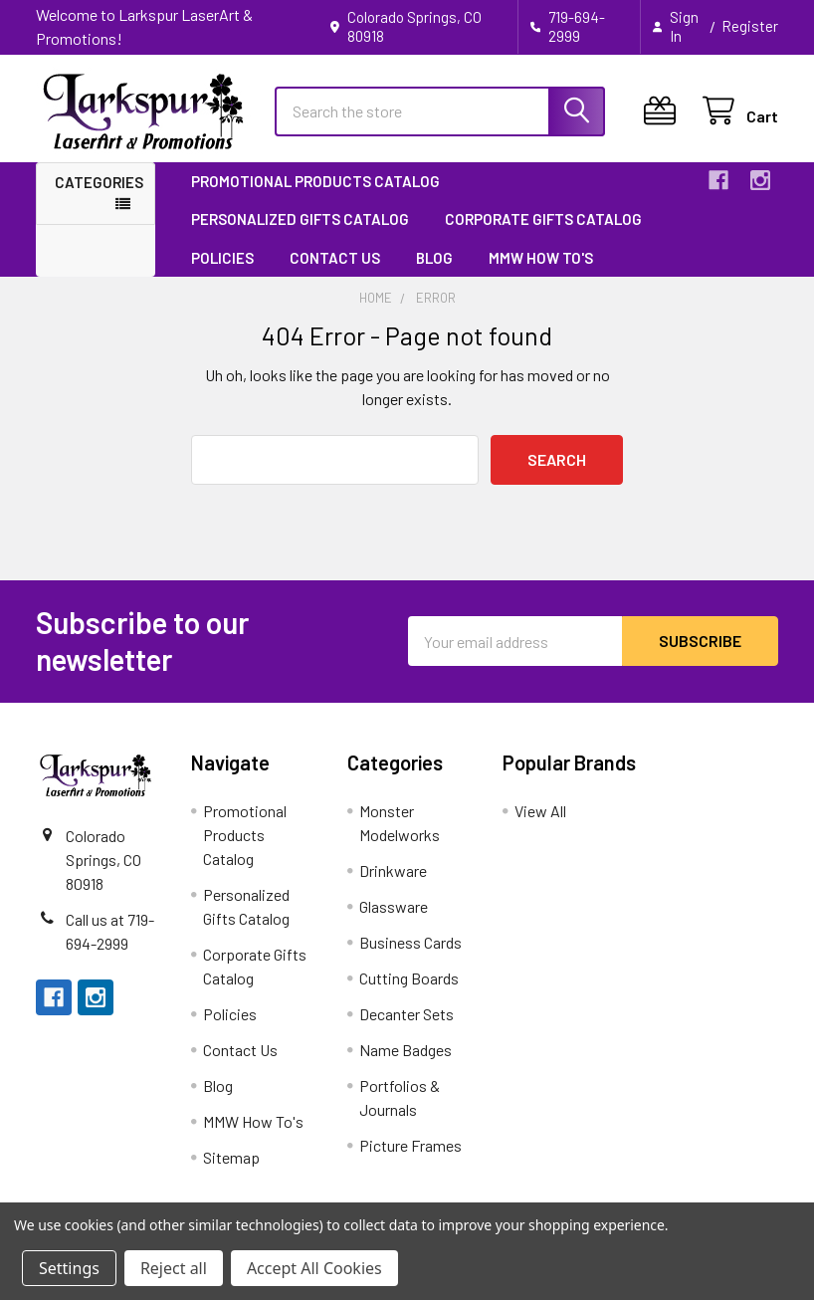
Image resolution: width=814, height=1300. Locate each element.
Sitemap (231, 1157)
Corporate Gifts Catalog (543, 219)
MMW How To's (541, 258)
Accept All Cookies (314, 1268)
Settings (69, 1268)
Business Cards (410, 942)
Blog (434, 258)
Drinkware (393, 870)
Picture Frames (410, 1145)
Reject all (173, 1268)
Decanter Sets (406, 1013)
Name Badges (405, 1049)
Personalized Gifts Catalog (300, 219)
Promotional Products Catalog (315, 181)
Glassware (393, 906)
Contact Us (335, 258)
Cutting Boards (409, 978)
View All (540, 810)
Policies (222, 258)
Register (749, 26)
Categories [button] (99, 182)
